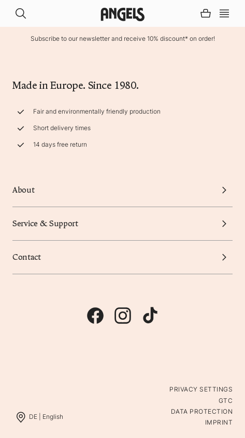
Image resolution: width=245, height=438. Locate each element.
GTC (226, 400)
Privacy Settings (201, 389)
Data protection (202, 411)
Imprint (219, 422)
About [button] (122, 190)
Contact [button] (122, 257)
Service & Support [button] (122, 223)
